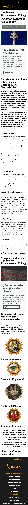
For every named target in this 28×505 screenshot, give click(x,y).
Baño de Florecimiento (14, 483)
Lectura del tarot (14, 485)
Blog (14, 488)
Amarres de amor (14, 477)
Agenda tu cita (14, 497)
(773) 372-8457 (14, 500)
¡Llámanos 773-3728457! (11, 307)
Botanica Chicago (9, 72)
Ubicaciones (14, 491)
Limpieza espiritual (14, 480)
